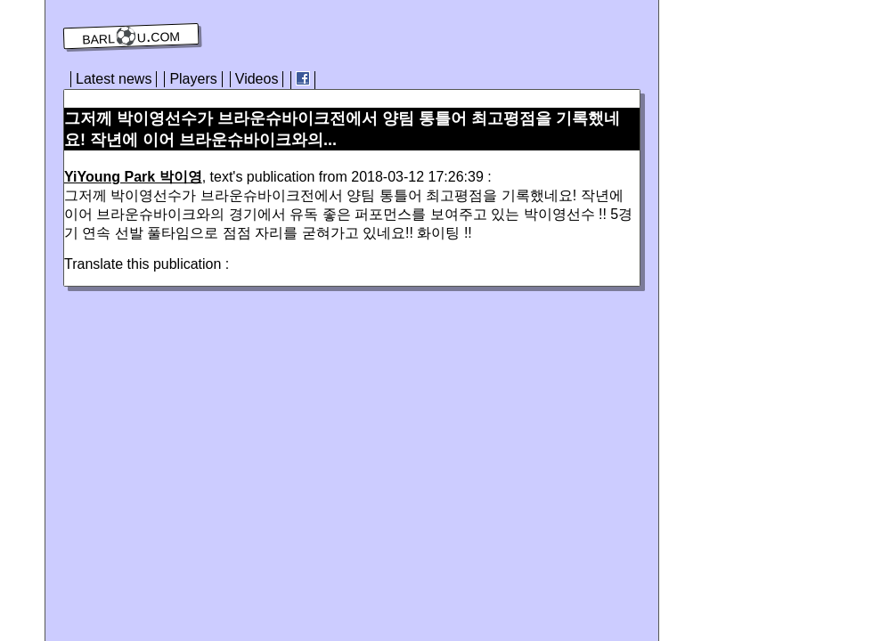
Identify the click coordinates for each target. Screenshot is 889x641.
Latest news (113, 78)
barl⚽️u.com (131, 36)
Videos (257, 78)
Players (192, 78)
